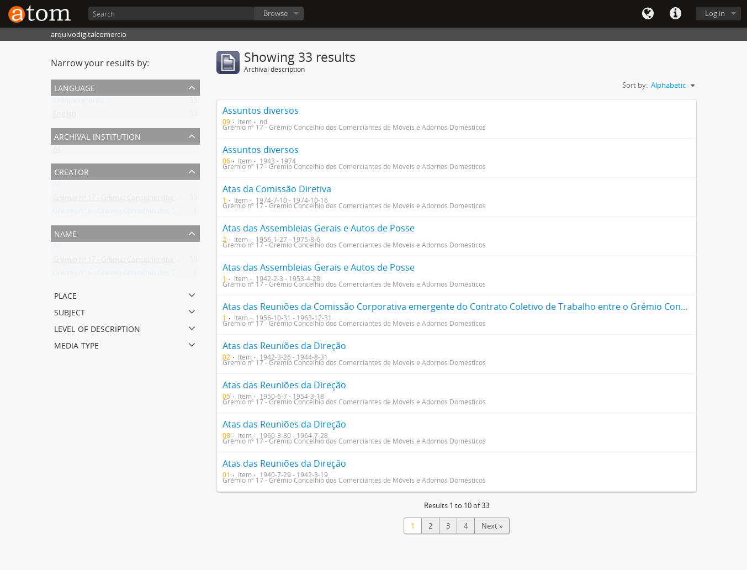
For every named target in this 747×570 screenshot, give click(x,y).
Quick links (675, 14)
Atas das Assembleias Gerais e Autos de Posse (318, 228)
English (64, 116)
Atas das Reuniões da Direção (284, 346)
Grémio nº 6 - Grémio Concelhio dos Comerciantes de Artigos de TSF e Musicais (181, 213)
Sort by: (635, 85)
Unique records (78, 103)
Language (647, 14)
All (57, 151)
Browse (275, 13)
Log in (715, 13)
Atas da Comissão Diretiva (276, 189)
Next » (491, 526)
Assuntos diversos (260, 110)
